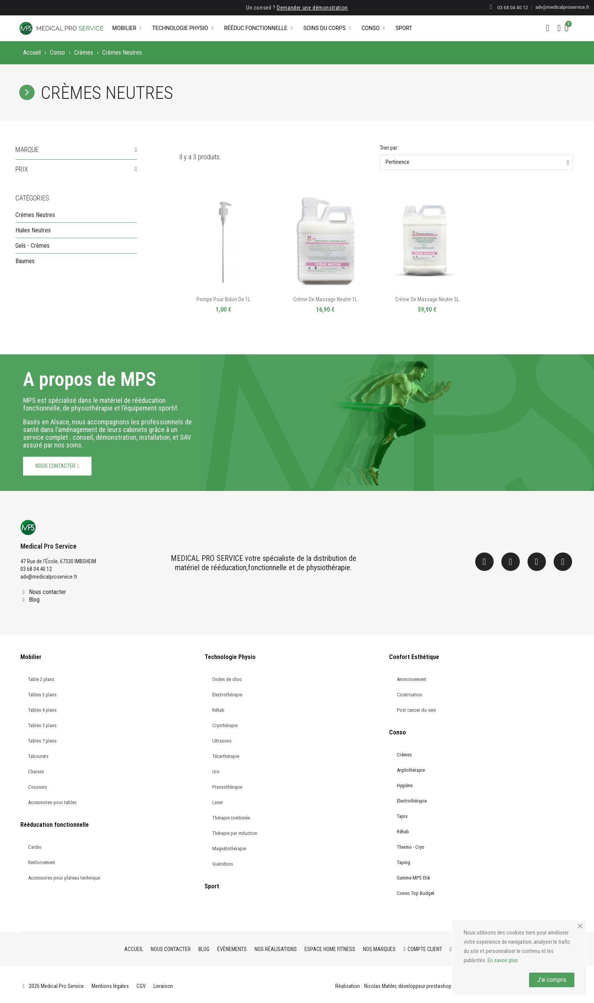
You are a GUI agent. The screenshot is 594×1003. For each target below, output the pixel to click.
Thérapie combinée (231, 818)
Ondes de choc (227, 679)
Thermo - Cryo (410, 847)
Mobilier (126, 28)
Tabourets (38, 756)
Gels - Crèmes (32, 245)
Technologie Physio (182, 28)
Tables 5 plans (42, 725)
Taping (403, 862)
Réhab (218, 710)
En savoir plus (503, 960)
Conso (372, 28)
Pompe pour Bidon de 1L (223, 299)
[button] (547, 28)
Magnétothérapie (229, 848)
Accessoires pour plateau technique (64, 878)
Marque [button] (26, 150)
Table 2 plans (41, 679)
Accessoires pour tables (52, 802)
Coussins (37, 787)
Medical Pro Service (48, 546)
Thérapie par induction (234, 833)
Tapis (402, 816)
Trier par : (389, 148)
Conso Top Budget (415, 893)
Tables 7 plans (42, 741)
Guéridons (222, 864)
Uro (216, 771)
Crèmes (83, 52)
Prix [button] (21, 169)
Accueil (32, 52)
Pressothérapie (227, 787)
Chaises (36, 771)
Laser (217, 802)
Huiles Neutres (33, 230)
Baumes (25, 261)
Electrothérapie (227, 695)
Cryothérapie (225, 725)
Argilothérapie (411, 770)
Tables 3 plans (42, 695)
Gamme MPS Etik (413, 878)
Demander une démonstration (312, 8)
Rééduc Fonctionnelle (258, 28)
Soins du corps (327, 28)
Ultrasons (221, 741)
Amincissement (411, 679)
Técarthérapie (225, 756)
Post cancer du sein (416, 710)
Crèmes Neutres (35, 215)
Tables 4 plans (42, 710)
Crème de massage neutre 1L (325, 299)
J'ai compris (551, 979)
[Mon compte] (559, 28)
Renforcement (41, 862)
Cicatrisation (409, 695)
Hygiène (405, 785)
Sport (404, 28)
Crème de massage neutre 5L (427, 299)
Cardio (35, 847)
